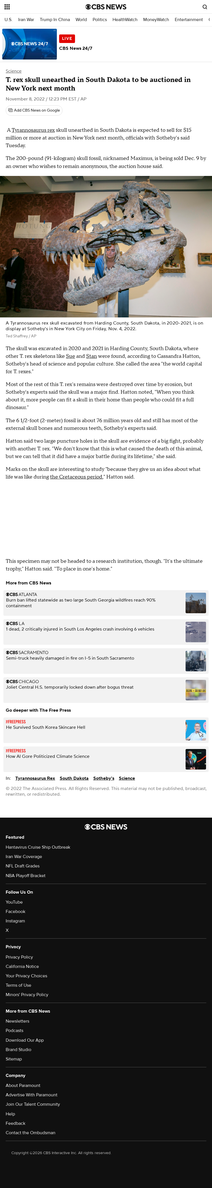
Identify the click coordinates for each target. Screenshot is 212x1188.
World (81, 19)
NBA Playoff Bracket (25, 875)
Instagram (15, 921)
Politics (100, 19)
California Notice (22, 966)
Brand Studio (18, 1049)
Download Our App (25, 1040)
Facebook (15, 911)
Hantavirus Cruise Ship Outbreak (38, 847)
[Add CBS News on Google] (34, 110)
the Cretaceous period (76, 477)
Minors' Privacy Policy (27, 994)
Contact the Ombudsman (30, 1132)
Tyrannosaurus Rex (35, 778)
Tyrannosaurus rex (33, 130)
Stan (91, 356)
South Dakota (74, 778)
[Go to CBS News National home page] (106, 7)
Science (14, 71)
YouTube (14, 902)
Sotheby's (103, 778)
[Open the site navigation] (38, 6)
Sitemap (14, 1059)
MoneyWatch (156, 19)
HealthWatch (125, 19)
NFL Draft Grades (23, 866)
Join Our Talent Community (33, 1104)
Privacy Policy (19, 957)
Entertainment (189, 19)
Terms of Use (18, 985)
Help (10, 1114)
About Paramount (23, 1085)
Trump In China (55, 19)
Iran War (26, 19)
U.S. (9, 19)
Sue (70, 356)
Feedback (15, 1123)
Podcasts (14, 1030)
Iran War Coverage (24, 856)
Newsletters (17, 1021)
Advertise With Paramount (31, 1095)
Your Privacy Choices (26, 976)
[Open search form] (204, 6)
